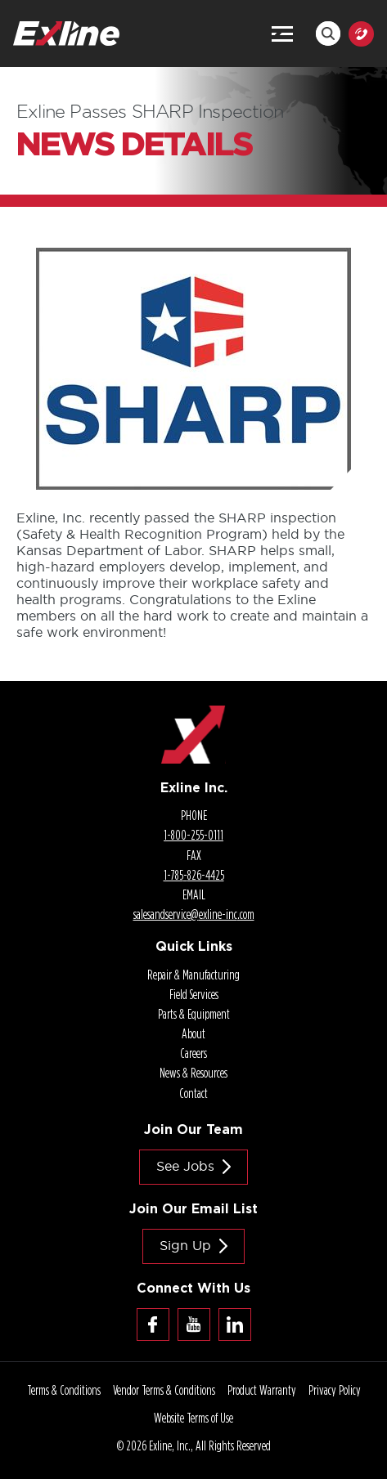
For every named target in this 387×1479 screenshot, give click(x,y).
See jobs (185, 1166)
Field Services (193, 994)
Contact (193, 1093)
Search (328, 33)
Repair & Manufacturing (193, 974)
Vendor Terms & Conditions (164, 1389)
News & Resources (193, 1072)
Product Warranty (261, 1389)
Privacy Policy (334, 1389)
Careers (193, 1053)
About (193, 1033)
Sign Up (185, 1245)
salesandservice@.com (193, 914)
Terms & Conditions (64, 1389)
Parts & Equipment (194, 1013)
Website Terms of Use (193, 1417)
